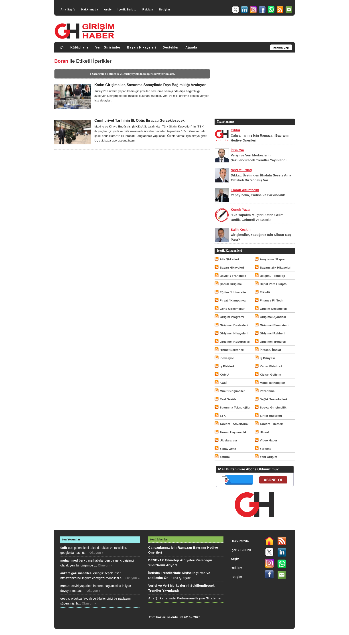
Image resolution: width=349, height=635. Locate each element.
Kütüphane (79, 47)
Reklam (147, 9)
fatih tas (66, 548)
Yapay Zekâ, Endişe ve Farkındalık (258, 195)
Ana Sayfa (68, 9)
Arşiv (108, 9)
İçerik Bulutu (127, 9)
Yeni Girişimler (107, 47)
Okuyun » (96, 552)
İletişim (164, 9)
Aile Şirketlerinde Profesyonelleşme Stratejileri (185, 598)
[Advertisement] (254, 86)
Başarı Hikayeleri (141, 47)
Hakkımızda (89, 9)
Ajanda (191, 47)
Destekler (171, 47)
